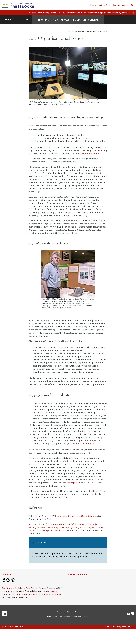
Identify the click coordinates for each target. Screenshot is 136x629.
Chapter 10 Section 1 (90, 153)
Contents (16, 19)
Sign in (107, 5)
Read (99, 5)
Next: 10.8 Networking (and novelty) (119, 627)
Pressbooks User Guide (53, 617)
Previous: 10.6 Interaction (12, 627)
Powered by (67, 612)
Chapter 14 (97, 491)
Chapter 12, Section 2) (82, 443)
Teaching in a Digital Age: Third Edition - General (24, 588)
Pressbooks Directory (72, 617)
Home (93, 5)
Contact (86, 617)
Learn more (71, 12)
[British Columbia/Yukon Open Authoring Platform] (18, 5)
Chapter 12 (74, 482)
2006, (85, 212)
